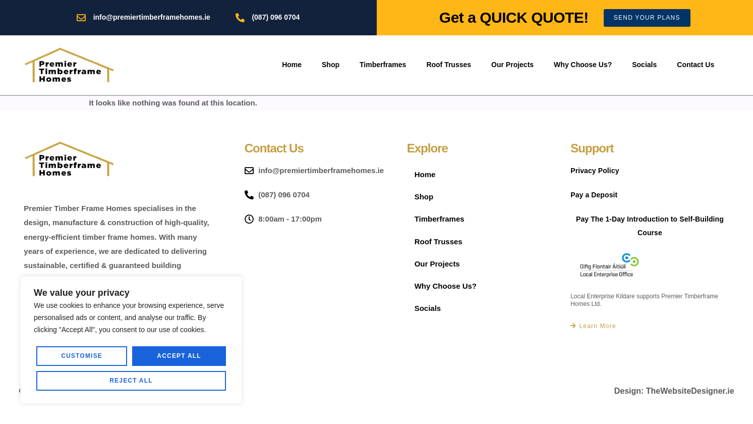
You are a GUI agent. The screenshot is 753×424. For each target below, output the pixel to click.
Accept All (131, 380)
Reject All (179, 355)
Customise (82, 355)
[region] (131, 340)
